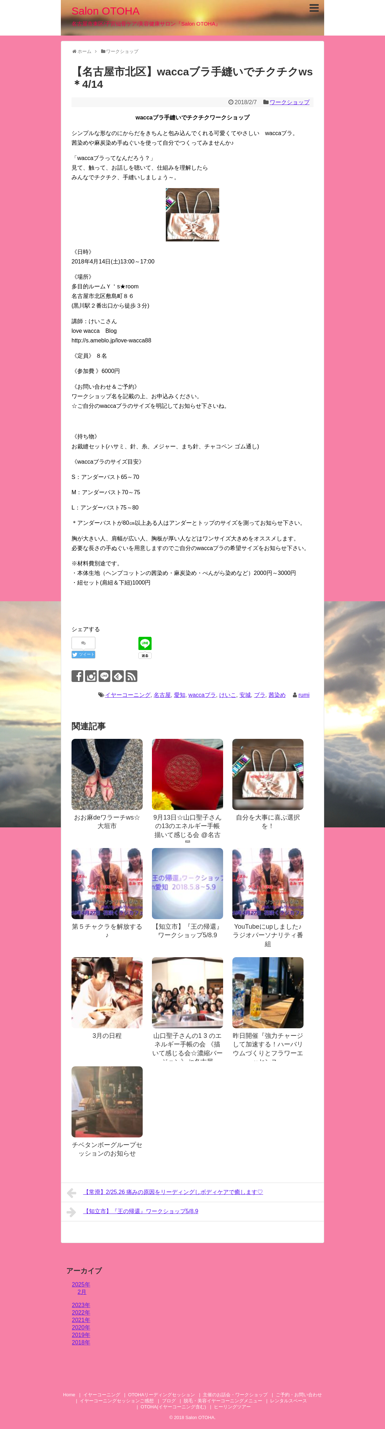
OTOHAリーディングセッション (161, 1394)
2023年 (81, 1305)
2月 (82, 1292)
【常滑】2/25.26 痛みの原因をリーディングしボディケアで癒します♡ (165, 1193)
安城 (245, 695)
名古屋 (162, 695)
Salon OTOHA (105, 11)
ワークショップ (290, 102)
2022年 (81, 1313)
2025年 (81, 1284)
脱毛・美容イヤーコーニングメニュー (223, 1400)
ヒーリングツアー (232, 1406)
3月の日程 (107, 1035)
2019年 (81, 1335)
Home (69, 1394)
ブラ (259, 695)
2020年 (81, 1327)
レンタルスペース (291, 1400)
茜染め (277, 695)
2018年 (81, 1342)
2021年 (81, 1320)
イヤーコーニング (128, 695)
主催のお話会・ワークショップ (235, 1394)
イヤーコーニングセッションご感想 (117, 1400)
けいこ (227, 695)
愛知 (179, 695)
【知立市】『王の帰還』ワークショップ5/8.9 (132, 1212)
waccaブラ (202, 695)
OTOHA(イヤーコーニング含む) (173, 1406)
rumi (304, 695)
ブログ (169, 1400)
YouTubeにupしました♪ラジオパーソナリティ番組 (268, 935)
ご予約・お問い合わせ (299, 1394)
